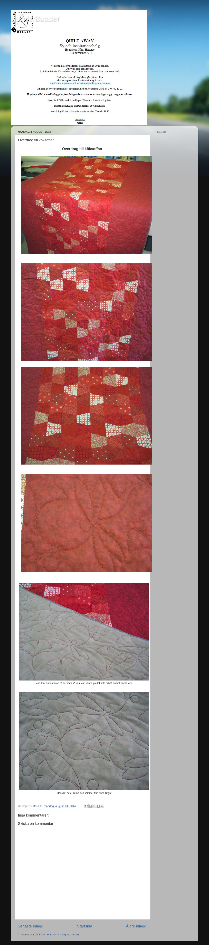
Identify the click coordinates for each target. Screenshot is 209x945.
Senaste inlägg (30, 926)
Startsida (84, 926)
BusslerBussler (35, 19)
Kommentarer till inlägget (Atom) (59, 934)
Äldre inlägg (136, 926)
